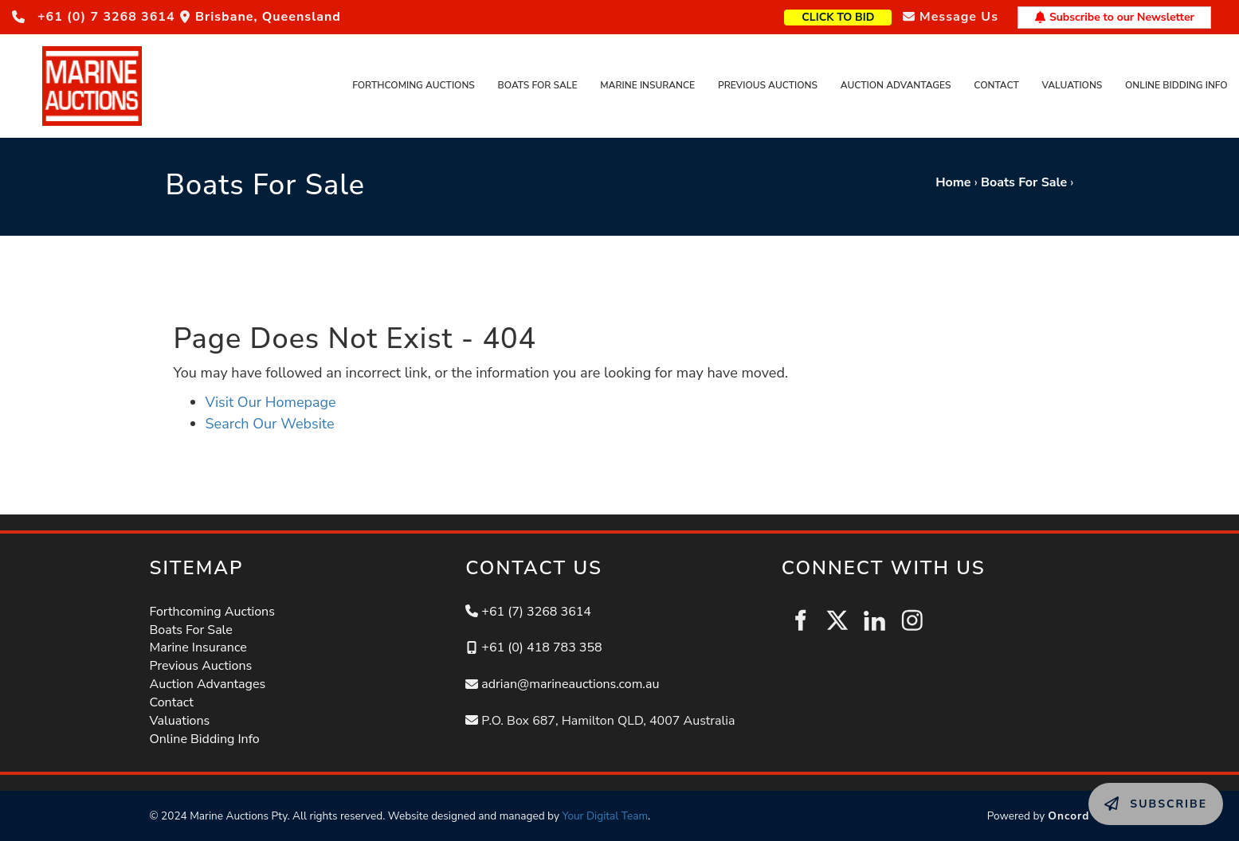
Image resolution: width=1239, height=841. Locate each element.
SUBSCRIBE (1123, 791)
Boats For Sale (538, 85)
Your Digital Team (605, 815)
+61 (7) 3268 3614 (536, 611)
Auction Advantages (896, 85)
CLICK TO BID (863, 15)
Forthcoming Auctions (413, 85)
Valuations (1072, 85)
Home (952, 182)
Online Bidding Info (1176, 85)
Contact (996, 85)
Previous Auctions (768, 85)
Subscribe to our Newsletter (1114, 17)
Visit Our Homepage (271, 402)
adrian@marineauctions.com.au (570, 684)
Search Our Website (270, 423)
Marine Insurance (647, 85)
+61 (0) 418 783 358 (541, 647)
